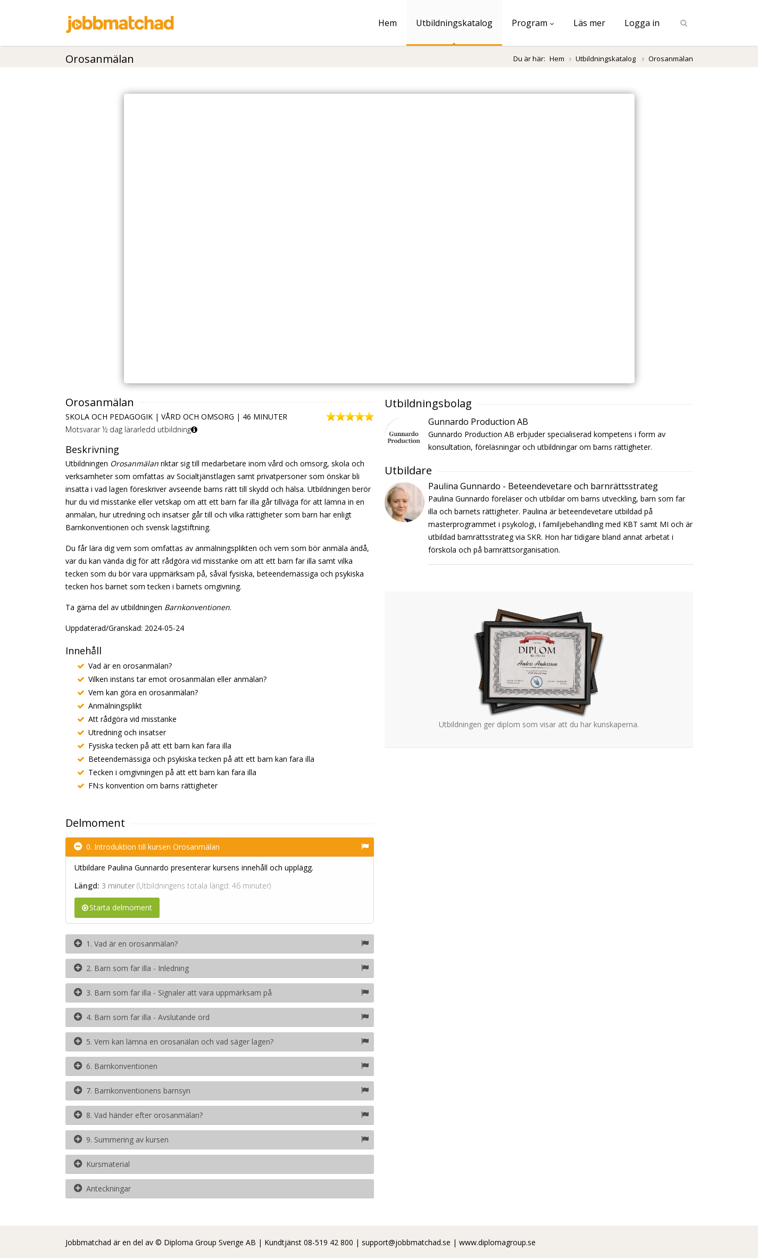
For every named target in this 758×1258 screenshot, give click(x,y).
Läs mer (589, 23)
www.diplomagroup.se (497, 1242)
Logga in (642, 23)
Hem (387, 23)
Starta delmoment (117, 907)
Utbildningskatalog (454, 23)
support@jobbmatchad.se (406, 1242)
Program (533, 23)
